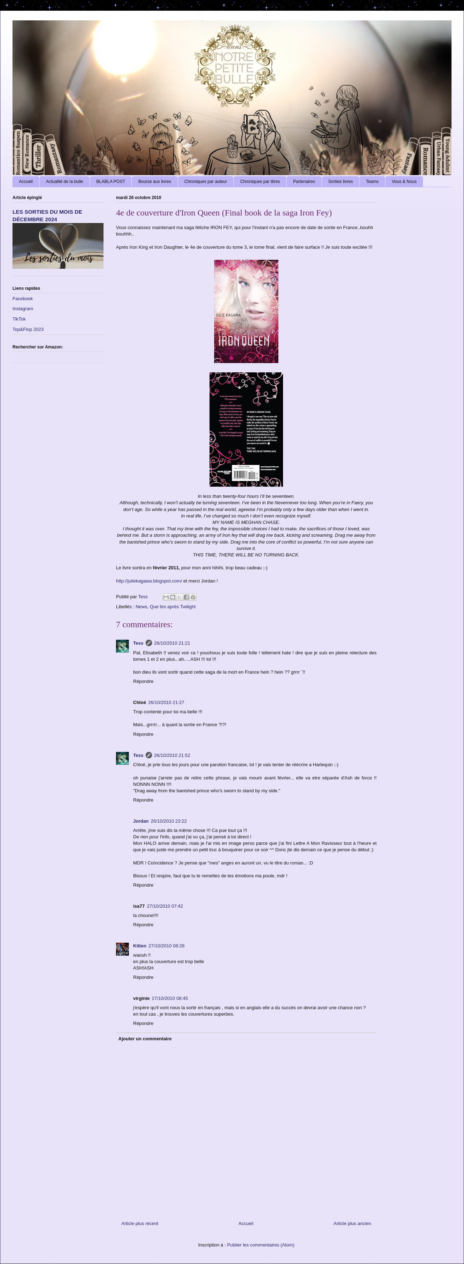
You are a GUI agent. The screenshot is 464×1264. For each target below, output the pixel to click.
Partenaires (304, 181)
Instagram (22, 308)
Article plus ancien (353, 1223)
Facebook (22, 298)
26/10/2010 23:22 (169, 821)
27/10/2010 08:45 (170, 998)
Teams (372, 181)
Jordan (140, 821)
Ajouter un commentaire (145, 1038)
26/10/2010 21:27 (166, 702)
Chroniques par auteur (206, 181)
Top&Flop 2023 (28, 329)
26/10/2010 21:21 (172, 643)
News (141, 606)
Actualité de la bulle (64, 181)
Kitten (139, 945)
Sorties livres (340, 181)
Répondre (143, 681)
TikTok (19, 319)
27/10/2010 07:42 (165, 906)
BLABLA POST (110, 181)
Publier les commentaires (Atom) (260, 1245)
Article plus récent (139, 1223)
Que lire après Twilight (173, 606)
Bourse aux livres (154, 181)
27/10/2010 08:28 (166, 945)
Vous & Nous (404, 181)
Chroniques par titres (260, 181)
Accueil (26, 181)
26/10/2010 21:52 (172, 755)
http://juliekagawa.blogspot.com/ (149, 581)
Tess (138, 643)
